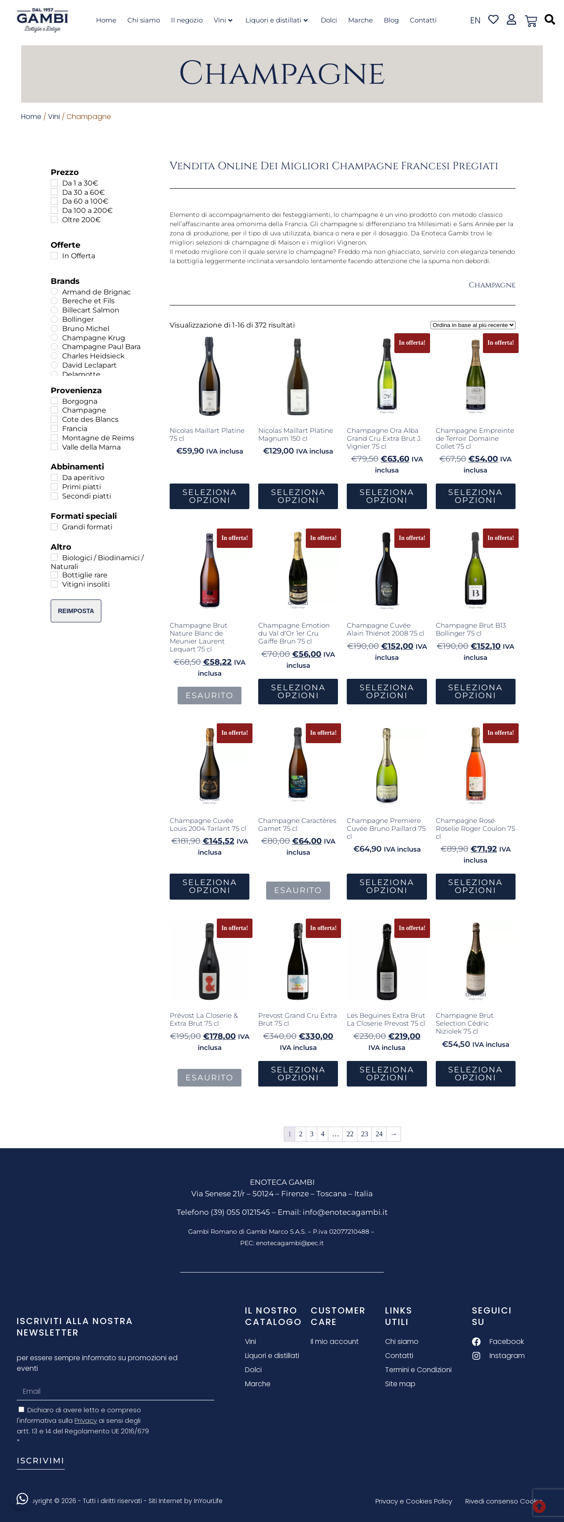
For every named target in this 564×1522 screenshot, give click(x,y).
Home (106, 20)
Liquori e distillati (276, 20)
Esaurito (210, 695)
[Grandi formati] (54, 526)
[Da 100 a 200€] (54, 210)
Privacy (85, 1420)
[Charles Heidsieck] (54, 355)
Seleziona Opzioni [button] (209, 496)
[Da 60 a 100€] (54, 201)
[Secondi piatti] (54, 495)
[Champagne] (54, 409)
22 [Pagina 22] (349, 1134)
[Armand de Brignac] (54, 291)
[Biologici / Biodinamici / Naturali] (54, 557)
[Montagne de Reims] (54, 437)
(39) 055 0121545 (240, 1212)
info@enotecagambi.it (345, 1212)
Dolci (329, 20)
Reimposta (76, 610)
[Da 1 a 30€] (54, 182)
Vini (223, 20)
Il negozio (187, 20)
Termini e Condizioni (419, 1370)
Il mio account (335, 1341)
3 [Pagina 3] (311, 1134)
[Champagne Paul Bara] (54, 346)
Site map (400, 1384)
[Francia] (54, 428)
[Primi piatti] (54, 486)
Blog (391, 20)
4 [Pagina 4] (322, 1134)
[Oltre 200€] (54, 219)
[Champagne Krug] (54, 337)
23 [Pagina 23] (364, 1134)
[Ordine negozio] (473, 325)
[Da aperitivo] (54, 477)
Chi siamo (143, 20)
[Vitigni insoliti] (54, 584)
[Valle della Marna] (54, 446)
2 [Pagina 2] (300, 1134)
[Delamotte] (54, 374)
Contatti (423, 20)
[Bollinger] (54, 319)
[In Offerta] (54, 255)
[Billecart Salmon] (54, 309)
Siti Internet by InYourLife (185, 1500)
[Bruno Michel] (54, 328)
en (475, 20)
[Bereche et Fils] (54, 300)
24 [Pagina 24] (378, 1134)
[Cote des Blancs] (54, 419)
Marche (360, 20)
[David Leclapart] (54, 364)
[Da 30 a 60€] (54, 191)
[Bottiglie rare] (54, 574)
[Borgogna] (54, 400)
